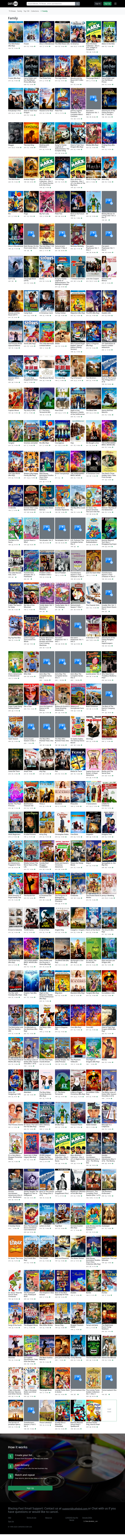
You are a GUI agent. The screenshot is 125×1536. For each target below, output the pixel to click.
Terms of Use (31, 1518)
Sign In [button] (97, 4)
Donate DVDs (87, 1518)
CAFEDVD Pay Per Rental (71, 1519)
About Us (48, 1518)
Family (19, 11)
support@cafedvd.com (75, 1508)
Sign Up (30, 1488)
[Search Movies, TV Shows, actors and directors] (51, 4)
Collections (35, 11)
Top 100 (26, 11)
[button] (115, 3)
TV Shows (12, 11)
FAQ (9, 1518)
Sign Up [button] (107, 4)
